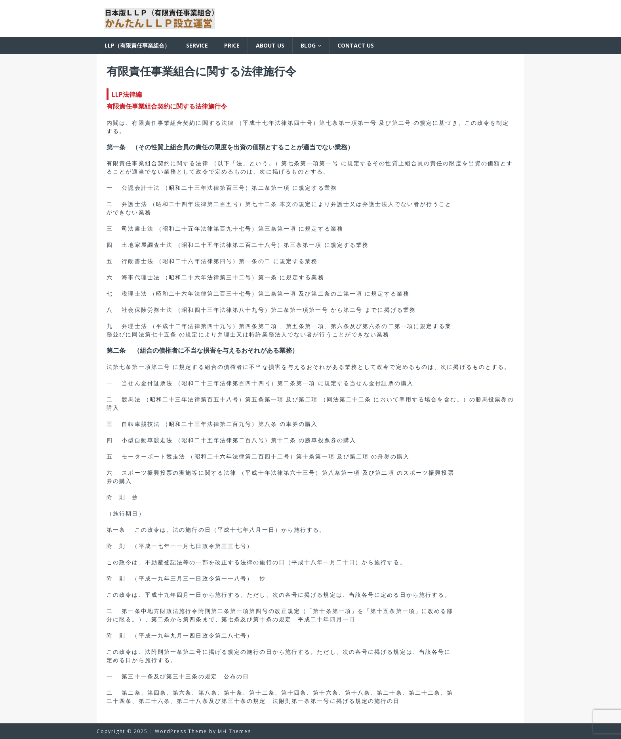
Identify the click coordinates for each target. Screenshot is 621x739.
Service (197, 45)
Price (232, 45)
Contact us (355, 45)
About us (270, 45)
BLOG (308, 45)
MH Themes (234, 731)
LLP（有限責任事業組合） (137, 45)
